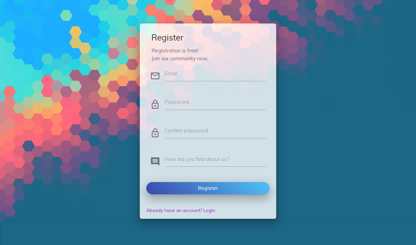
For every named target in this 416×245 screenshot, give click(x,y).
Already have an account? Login (180, 210)
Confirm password (186, 130)
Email (170, 73)
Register (208, 188)
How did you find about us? (196, 159)
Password (176, 102)
